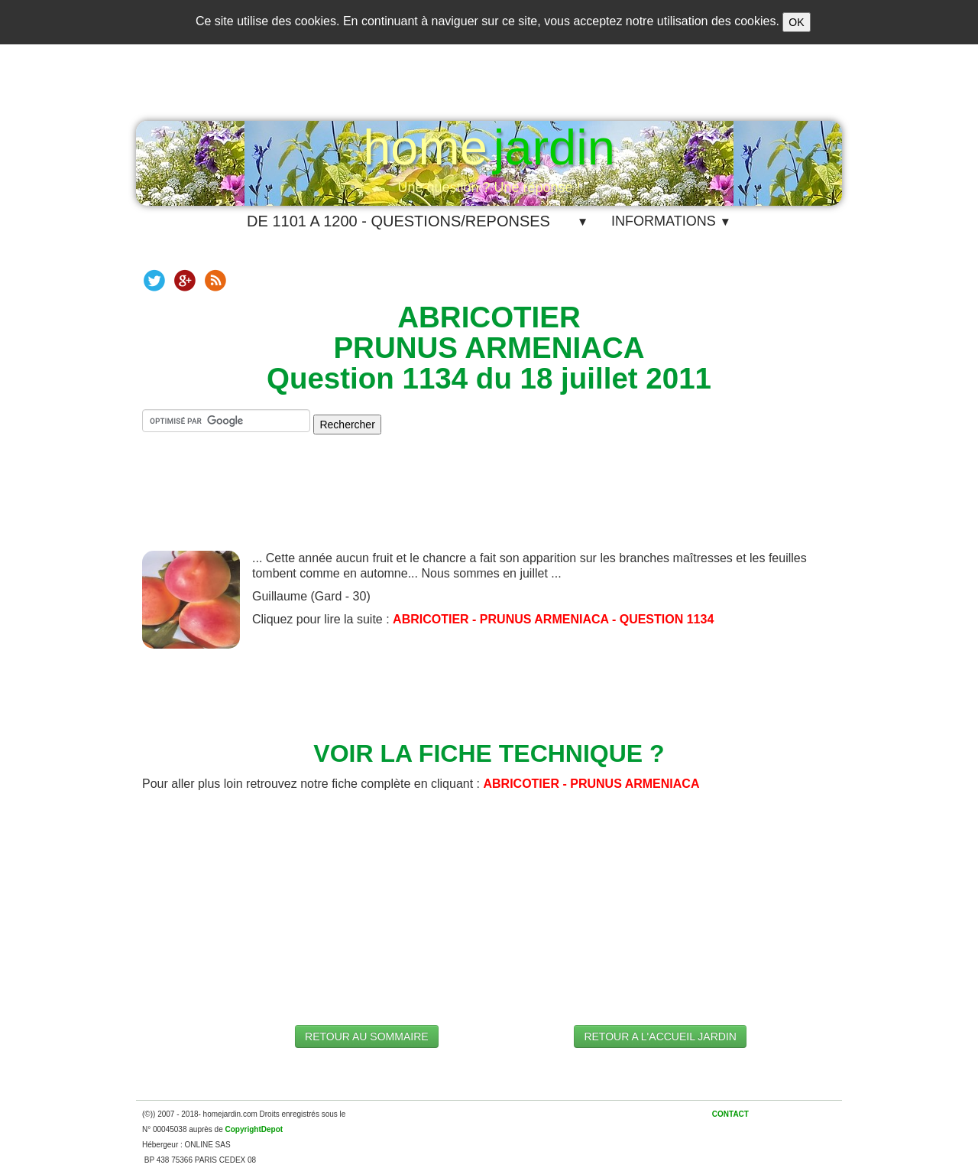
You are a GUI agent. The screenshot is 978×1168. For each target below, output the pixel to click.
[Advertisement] (489, 504)
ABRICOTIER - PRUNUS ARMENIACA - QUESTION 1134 (553, 619)
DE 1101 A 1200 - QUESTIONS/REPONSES (398, 221)
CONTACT (730, 1114)
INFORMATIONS (671, 221)
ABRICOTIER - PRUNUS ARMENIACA (591, 783)
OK (796, 22)
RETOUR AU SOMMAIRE (367, 1036)
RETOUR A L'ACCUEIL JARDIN (660, 1036)
